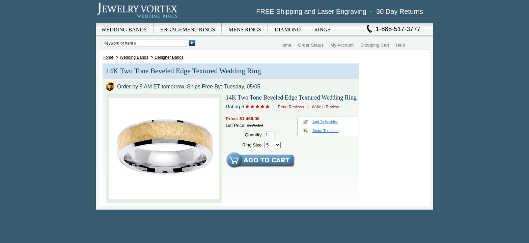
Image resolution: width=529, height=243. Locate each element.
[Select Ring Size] (272, 145)
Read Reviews (291, 107)
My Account (342, 45)
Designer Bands (169, 57)
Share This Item (325, 131)
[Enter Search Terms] (145, 43)
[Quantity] (269, 134)
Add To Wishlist (325, 122)
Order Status (311, 45)
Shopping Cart (374, 45)
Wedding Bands (134, 57)
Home (285, 45)
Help (400, 45)
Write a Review (325, 107)
